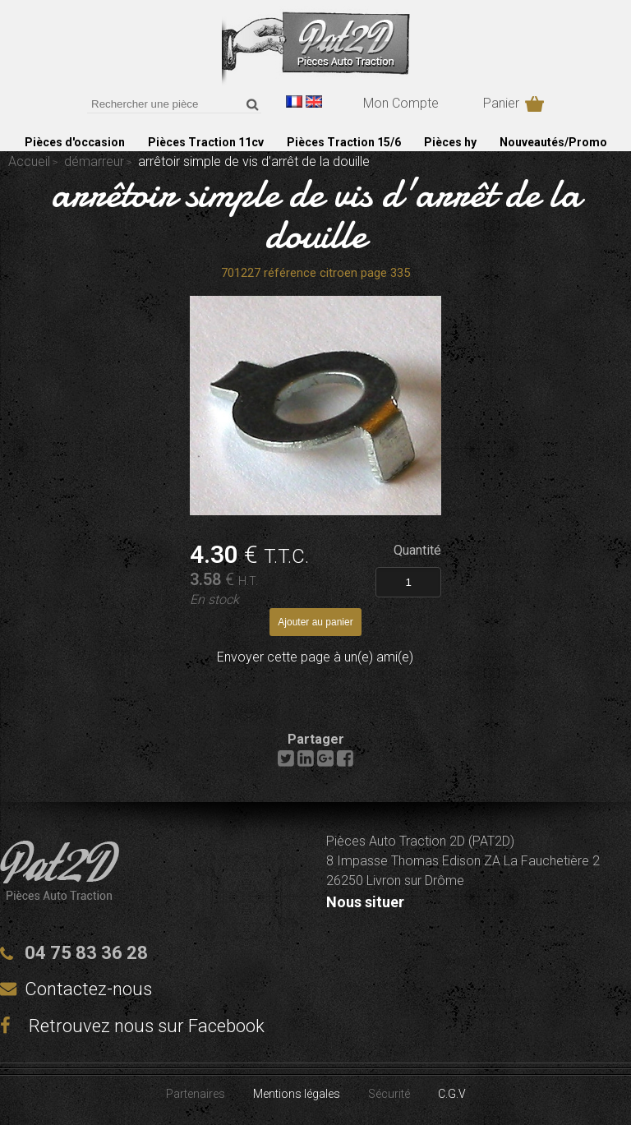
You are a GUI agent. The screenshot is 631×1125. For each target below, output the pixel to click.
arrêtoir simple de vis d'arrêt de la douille (316, 213)
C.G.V (452, 1093)
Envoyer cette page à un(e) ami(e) (315, 657)
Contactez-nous (88, 989)
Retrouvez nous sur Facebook (132, 1026)
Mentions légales (296, 1093)
